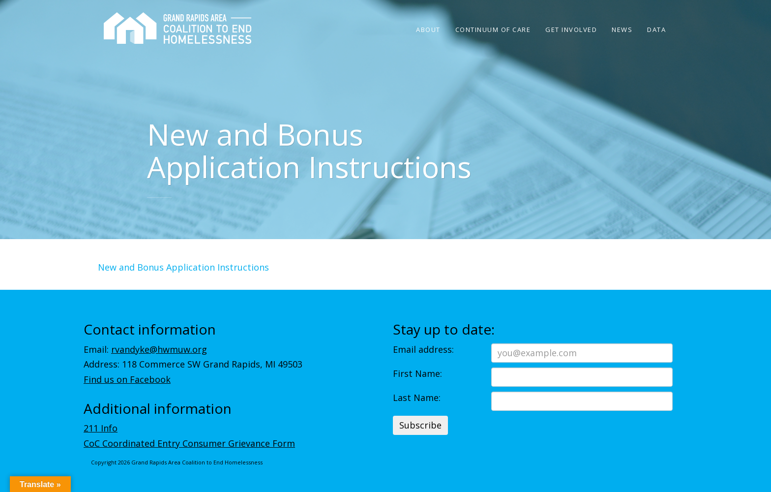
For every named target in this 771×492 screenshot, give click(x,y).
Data (656, 29)
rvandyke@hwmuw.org (159, 349)
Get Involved (571, 29)
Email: (145, 349)
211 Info (101, 428)
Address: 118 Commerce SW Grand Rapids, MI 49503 (193, 364)
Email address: (423, 349)
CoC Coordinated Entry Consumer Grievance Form (189, 443)
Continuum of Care (493, 29)
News (622, 29)
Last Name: (417, 397)
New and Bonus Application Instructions (183, 267)
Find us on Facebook (127, 379)
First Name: (417, 373)
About (428, 29)
